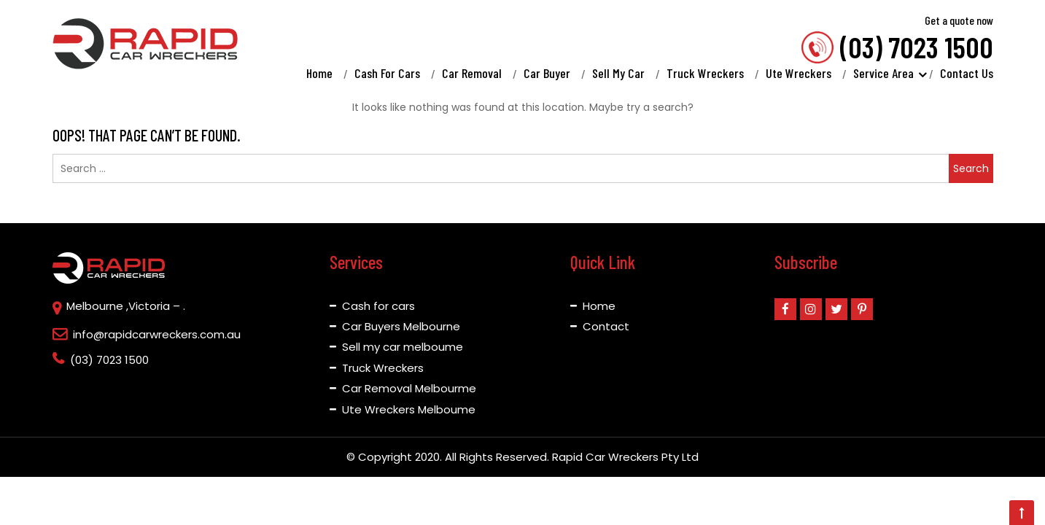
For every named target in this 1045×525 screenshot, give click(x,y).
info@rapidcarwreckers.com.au (157, 334)
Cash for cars (378, 306)
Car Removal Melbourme (409, 388)
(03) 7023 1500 (916, 45)
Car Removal (472, 73)
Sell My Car (618, 73)
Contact (606, 326)
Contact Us (966, 73)
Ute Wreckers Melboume (408, 409)
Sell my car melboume (402, 346)
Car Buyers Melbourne (401, 326)
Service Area (885, 73)
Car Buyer (547, 73)
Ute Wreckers (798, 73)
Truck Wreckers (705, 73)
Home (319, 73)
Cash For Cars (387, 73)
